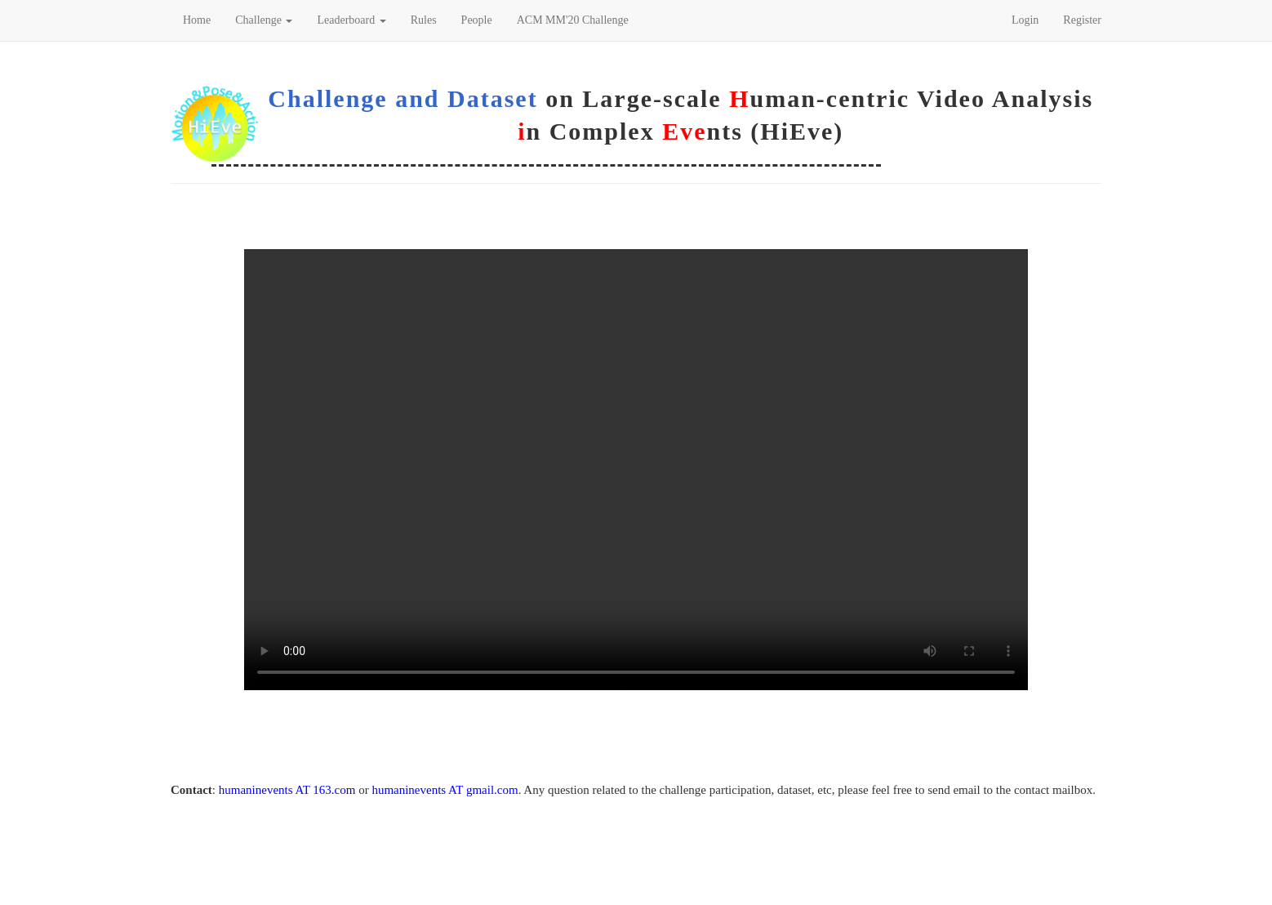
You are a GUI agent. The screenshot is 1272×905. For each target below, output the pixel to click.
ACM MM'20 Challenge (573, 20)
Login (1025, 20)
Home (197, 20)
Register (1082, 20)
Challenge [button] (263, 20)
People (476, 20)
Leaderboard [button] (351, 20)
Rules (424, 20)
